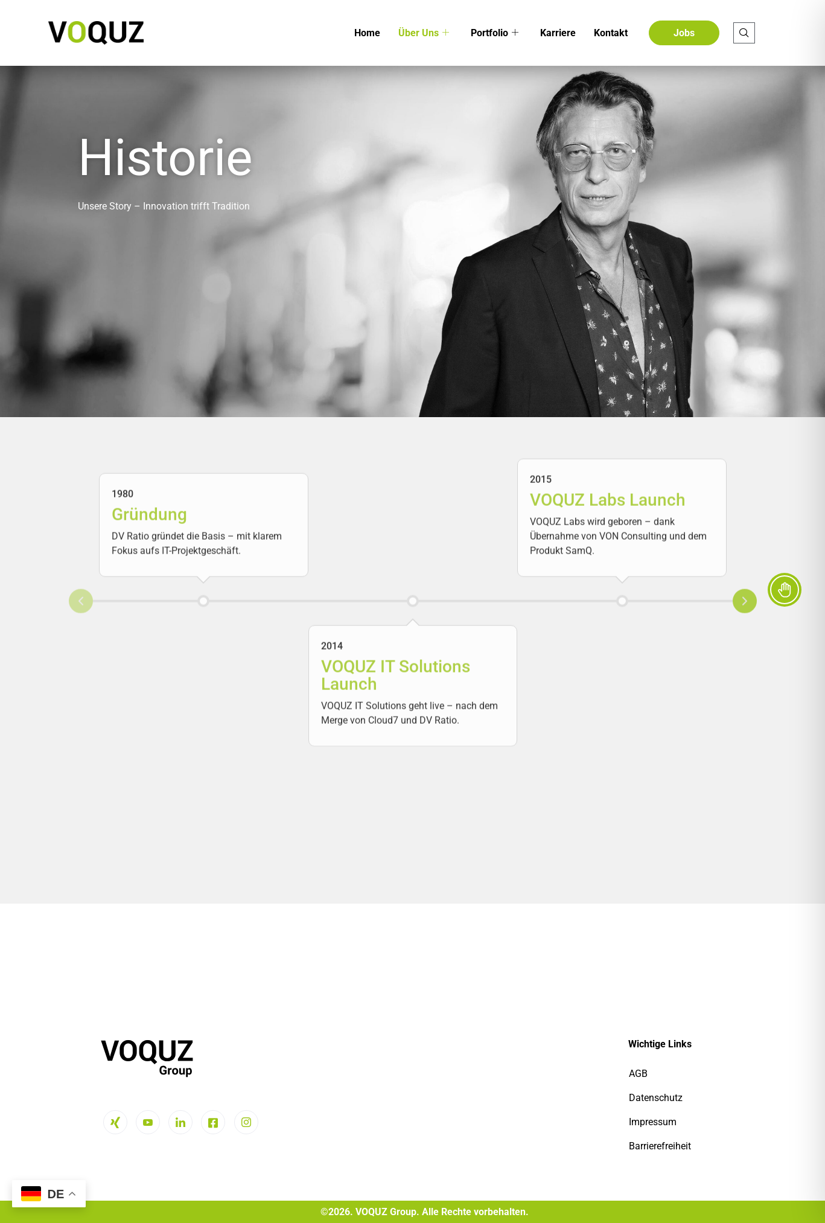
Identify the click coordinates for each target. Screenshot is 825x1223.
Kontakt (611, 33)
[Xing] (115, 1122)
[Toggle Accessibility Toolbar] (784, 589)
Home (367, 33)
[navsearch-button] (744, 32)
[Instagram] (246, 1122)
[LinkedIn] (180, 1122)
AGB (638, 1073)
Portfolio (494, 33)
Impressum (653, 1122)
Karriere (558, 33)
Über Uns (423, 33)
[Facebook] (213, 1122)
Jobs (684, 33)
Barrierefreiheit (660, 1146)
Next (745, 462)
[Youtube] (148, 1122)
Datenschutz (656, 1097)
